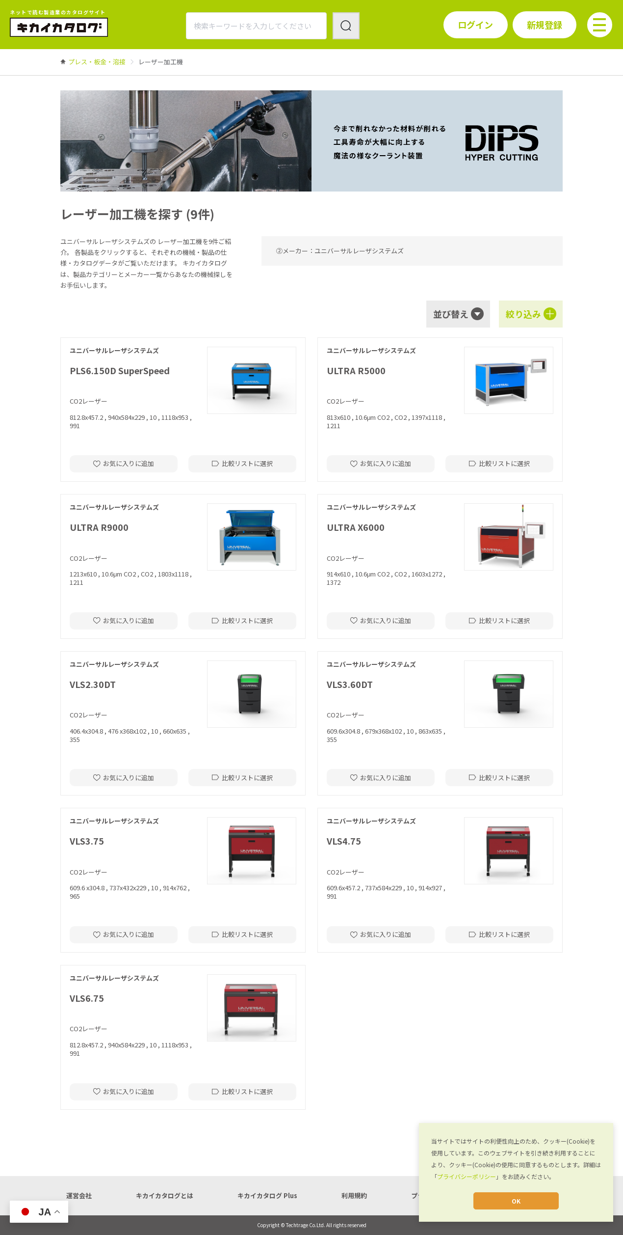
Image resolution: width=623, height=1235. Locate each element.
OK (516, 1201)
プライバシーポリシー (466, 1176)
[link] (97, 61)
